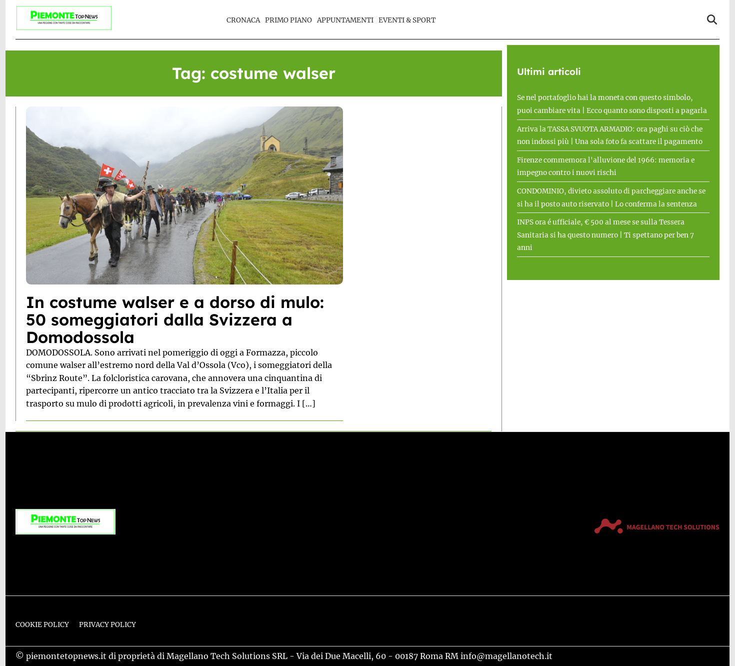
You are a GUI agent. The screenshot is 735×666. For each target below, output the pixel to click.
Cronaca (243, 20)
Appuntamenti (345, 20)
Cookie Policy (42, 624)
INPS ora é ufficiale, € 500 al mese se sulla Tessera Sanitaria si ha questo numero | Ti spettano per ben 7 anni (605, 235)
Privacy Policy (107, 624)
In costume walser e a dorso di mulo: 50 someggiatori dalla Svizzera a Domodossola (175, 319)
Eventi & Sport (407, 20)
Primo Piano (288, 20)
